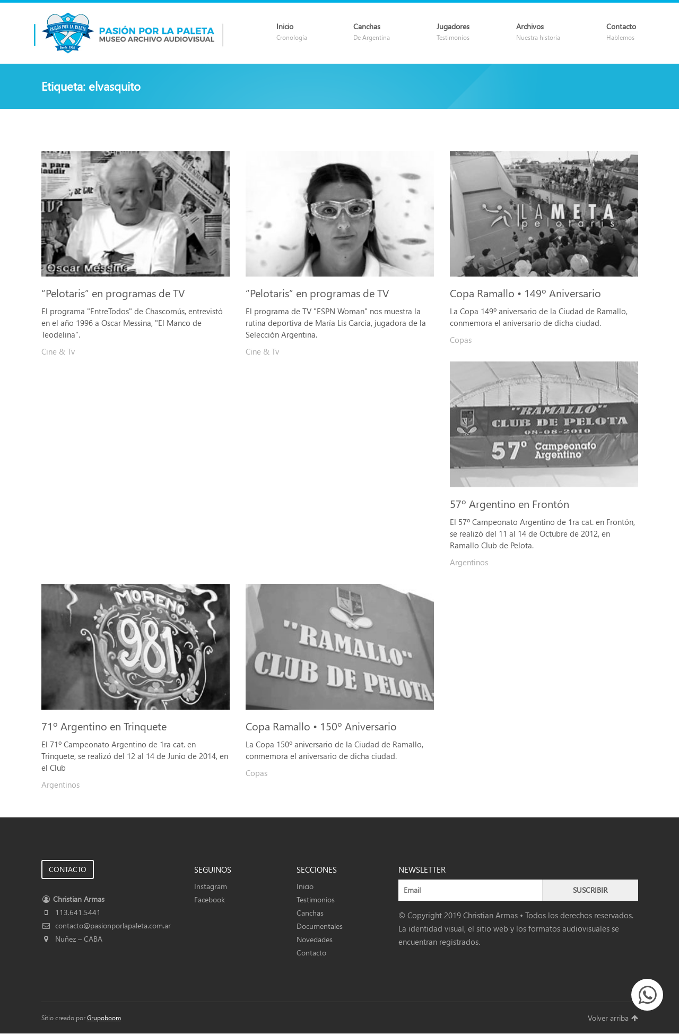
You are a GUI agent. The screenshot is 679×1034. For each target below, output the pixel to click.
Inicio (305, 886)
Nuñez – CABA (71, 939)
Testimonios (316, 899)
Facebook (209, 899)
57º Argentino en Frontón (509, 503)
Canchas (310, 913)
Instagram (210, 886)
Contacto (311, 952)
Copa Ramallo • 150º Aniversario (321, 725)
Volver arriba (613, 1018)
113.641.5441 (71, 912)
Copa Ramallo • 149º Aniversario (525, 292)
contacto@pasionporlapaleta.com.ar (106, 925)
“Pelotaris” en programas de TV (113, 292)
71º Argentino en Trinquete (104, 725)
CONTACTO (67, 869)
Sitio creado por (81, 1018)
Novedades (315, 939)
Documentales (320, 926)
